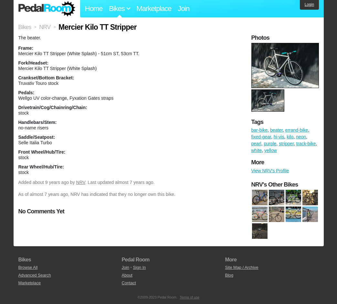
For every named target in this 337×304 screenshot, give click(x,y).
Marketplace (153, 9)
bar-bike (259, 130)
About (126, 275)
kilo (290, 136)
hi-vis (279, 136)
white (256, 150)
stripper (286, 143)
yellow (270, 150)
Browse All (28, 267)
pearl (256, 143)
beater (276, 130)
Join (183, 9)
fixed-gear (261, 136)
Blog (229, 275)
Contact (128, 282)
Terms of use (189, 297)
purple (270, 143)
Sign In (139, 267)
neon (301, 136)
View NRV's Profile (270, 170)
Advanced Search (34, 275)
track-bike (306, 143)
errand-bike (296, 130)
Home (94, 9)
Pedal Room (46, 8)
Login (309, 4)
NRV (80, 182)
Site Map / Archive (241, 267)
